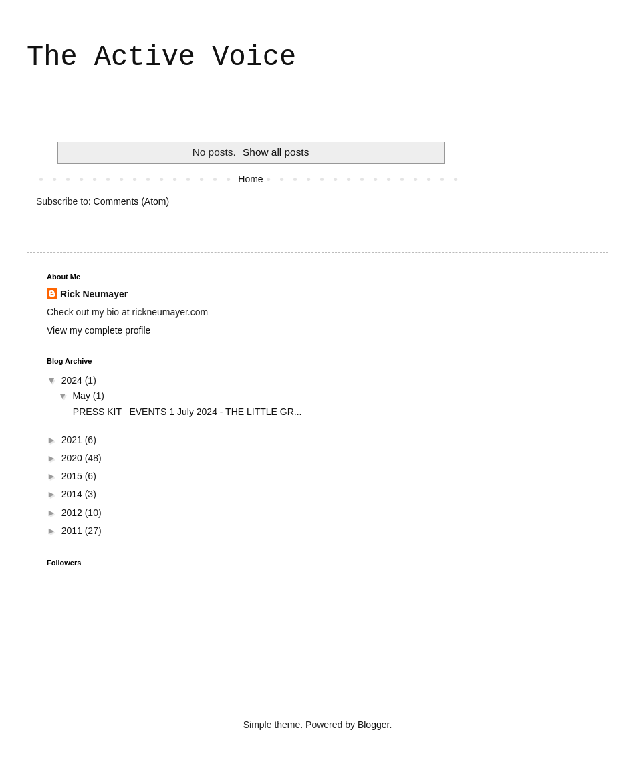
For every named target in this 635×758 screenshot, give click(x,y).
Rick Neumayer (94, 294)
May (82, 395)
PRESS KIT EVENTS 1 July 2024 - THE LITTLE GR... (186, 411)
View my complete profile (98, 330)
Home (250, 179)
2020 (73, 458)
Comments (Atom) (132, 201)
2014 (73, 494)
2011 (73, 530)
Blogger (373, 724)
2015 (73, 476)
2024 (73, 380)
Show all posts (276, 152)
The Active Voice (161, 57)
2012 (73, 512)
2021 (73, 439)
